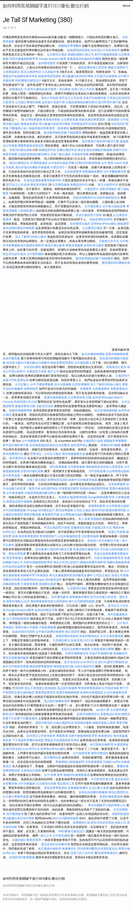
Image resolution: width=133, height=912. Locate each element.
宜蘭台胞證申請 (67, 150)
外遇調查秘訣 (39, 163)
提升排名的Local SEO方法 (80, 662)
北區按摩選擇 (73, 171)
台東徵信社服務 (31, 770)
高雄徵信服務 (83, 723)
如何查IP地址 (79, 445)
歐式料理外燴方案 (110, 102)
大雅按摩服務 (48, 627)
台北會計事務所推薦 (28, 102)
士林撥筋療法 (11, 72)
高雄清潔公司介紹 (25, 401)
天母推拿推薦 (80, 154)
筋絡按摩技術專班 (101, 219)
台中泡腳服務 (31, 441)
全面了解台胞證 (60, 154)
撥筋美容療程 (39, 184)
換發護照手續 (50, 514)
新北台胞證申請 (31, 72)
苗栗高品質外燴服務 (19, 501)
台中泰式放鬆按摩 (114, 206)
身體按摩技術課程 (67, 636)
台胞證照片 (91, 189)
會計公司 (53, 371)
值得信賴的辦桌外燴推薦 (19, 228)
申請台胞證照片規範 (89, 215)
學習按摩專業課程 (90, 688)
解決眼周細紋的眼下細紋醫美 (62, 132)
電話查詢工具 (65, 783)
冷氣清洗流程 (44, 406)
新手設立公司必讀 (70, 98)
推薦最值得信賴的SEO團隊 (84, 59)
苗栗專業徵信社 (108, 853)
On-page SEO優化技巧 (41, 510)
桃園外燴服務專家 (20, 410)
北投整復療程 (101, 388)
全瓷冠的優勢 (32, 367)
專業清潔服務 (74, 245)
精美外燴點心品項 (18, 601)
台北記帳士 (22, 384)
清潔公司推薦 (116, 532)
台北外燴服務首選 (69, 536)
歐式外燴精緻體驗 (93, 354)
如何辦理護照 (46, 63)
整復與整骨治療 (25, 406)
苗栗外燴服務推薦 (116, 354)
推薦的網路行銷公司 (81, 54)
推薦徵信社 (16, 89)
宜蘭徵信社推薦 (81, 527)
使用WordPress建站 (104, 223)
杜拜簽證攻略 (110, 688)
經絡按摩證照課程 (62, 362)
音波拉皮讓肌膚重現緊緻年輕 (42, 180)
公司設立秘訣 (52, 454)
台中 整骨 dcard (111, 163)
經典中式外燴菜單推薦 (82, 480)
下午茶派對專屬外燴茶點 (28, 740)
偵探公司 (120, 822)
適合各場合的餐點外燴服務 (95, 150)
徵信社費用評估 (19, 163)
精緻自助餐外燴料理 (93, 562)
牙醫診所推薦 (11, 579)
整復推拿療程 (29, 124)
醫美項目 (8, 714)
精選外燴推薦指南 (55, 397)
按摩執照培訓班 (58, 480)
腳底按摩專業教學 (41, 666)
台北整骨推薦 (69, 119)
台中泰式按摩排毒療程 (50, 631)
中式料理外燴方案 (103, 779)
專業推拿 (62, 736)
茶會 (15, 536)
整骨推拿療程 (51, 119)
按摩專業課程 (12, 770)
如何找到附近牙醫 (46, 610)
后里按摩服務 (81, 384)
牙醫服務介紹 (18, 128)
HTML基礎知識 (19, 380)
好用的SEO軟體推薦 (88, 163)
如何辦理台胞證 (80, 223)
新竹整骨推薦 (11, 475)
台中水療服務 (63, 384)
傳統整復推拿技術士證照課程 (105, 467)
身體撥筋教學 (96, 506)
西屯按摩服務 (59, 467)
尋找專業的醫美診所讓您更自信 (97, 848)
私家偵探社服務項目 (86, 549)
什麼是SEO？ (58, 167)
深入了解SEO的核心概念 (30, 236)
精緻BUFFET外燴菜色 (35, 575)
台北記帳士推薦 (99, 788)
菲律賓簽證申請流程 (84, 124)
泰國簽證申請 (47, 150)
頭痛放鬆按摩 (12, 584)
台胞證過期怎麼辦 (102, 649)
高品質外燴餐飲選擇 (57, 701)
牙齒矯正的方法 (109, 241)
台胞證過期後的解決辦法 (81, 102)
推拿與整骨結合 (89, 636)
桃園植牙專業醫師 (69, 46)
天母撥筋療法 (61, 640)
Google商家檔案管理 (101, 497)
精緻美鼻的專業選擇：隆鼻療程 (99, 119)
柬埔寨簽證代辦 (63, 666)
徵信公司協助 (49, 98)
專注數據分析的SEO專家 (77, 76)
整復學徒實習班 (45, 692)
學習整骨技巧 (49, 536)
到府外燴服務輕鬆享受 (23, 59)
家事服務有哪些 (92, 171)
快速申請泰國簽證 (91, 692)
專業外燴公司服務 (27, 627)
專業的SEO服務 (111, 445)
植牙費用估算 (18, 458)
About (126, 5)
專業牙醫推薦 (32, 514)
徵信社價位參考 (55, 245)
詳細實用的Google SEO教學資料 (41, 579)
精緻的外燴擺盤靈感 (76, 775)
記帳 (89, 397)
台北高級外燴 (50, 72)
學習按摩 (18, 688)
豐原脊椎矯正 (15, 558)
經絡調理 (123, 223)
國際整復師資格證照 (31, 145)
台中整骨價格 (36, 254)
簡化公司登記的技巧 (66, 562)
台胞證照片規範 (37, 371)
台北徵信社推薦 (46, 783)
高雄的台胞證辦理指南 (94, 488)
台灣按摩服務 (34, 119)
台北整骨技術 (76, 397)
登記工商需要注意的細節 (40, 688)
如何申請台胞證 (94, 245)
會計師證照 (72, 631)
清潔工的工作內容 (83, 89)
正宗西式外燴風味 (106, 76)
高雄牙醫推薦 (11, 358)
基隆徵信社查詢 (116, 367)
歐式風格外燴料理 (33, 245)
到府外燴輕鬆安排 (108, 197)
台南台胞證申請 (84, 666)
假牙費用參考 (60, 597)
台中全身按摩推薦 (112, 636)
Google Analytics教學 (52, 59)
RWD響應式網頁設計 (28, 80)
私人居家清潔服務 (90, 519)
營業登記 (36, 454)
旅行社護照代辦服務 (111, 662)
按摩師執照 (31, 388)
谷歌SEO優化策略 (20, 150)
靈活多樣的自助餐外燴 (55, 844)
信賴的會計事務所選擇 (26, 840)
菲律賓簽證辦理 (69, 488)
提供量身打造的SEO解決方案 (100, 141)
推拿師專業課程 (29, 536)
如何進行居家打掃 (53, 102)
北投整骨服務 (90, 536)
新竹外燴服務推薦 (106, 54)
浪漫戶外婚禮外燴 (94, 98)
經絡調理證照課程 (78, 50)
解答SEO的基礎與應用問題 (109, 510)
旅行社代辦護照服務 (81, 601)
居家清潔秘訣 (108, 189)
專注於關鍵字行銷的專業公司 (107, 805)
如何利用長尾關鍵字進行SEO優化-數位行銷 (46, 5)
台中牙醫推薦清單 (114, 171)
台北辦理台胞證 (57, 54)
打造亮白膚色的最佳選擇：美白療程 (47, 89)
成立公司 (46, 835)
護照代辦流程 (44, 723)
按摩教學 (86, 388)
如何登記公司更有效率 (105, 50)
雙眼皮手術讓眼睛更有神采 (20, 76)
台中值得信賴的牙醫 (61, 163)
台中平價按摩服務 (42, 384)
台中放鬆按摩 (82, 753)
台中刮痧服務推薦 (15, 510)
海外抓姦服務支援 (73, 454)
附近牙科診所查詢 (14, 254)
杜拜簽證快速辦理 (14, 566)
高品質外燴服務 (67, 688)
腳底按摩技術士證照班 (93, 67)
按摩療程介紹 (82, 822)
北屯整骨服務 (61, 184)
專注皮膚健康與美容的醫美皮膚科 (71, 575)
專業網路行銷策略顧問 (69, 762)
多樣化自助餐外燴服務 (75, 649)
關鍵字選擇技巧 (118, 67)
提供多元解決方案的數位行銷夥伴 (28, 362)
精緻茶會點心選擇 (103, 723)
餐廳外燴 (122, 766)
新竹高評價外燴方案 (16, 445)
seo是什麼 (102, 710)
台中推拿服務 (15, 493)
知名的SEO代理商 (23, 631)
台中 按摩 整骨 (53, 775)
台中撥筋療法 (93, 206)
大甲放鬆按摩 (97, 471)
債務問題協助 (120, 814)
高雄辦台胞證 (47, 584)
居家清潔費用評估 (84, 197)
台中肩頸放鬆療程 (18, 618)
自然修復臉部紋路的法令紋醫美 (49, 445)
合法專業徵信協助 (117, 471)
